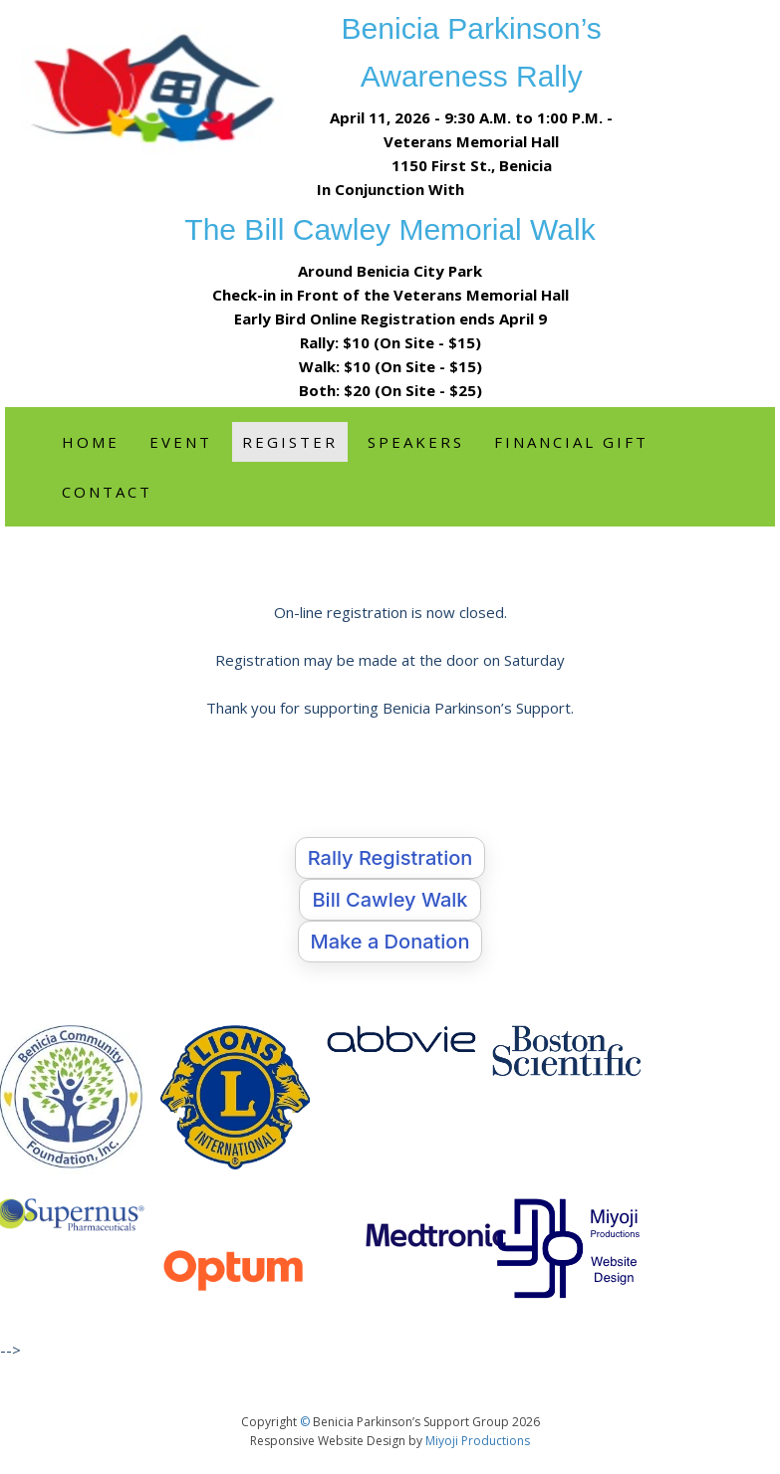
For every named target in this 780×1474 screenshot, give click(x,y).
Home (91, 442)
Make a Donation (390, 941)
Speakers (416, 442)
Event (180, 442)
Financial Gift (571, 442)
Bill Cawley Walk (389, 900)
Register (290, 442)
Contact (107, 492)
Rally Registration (390, 858)
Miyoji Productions (477, 1440)
